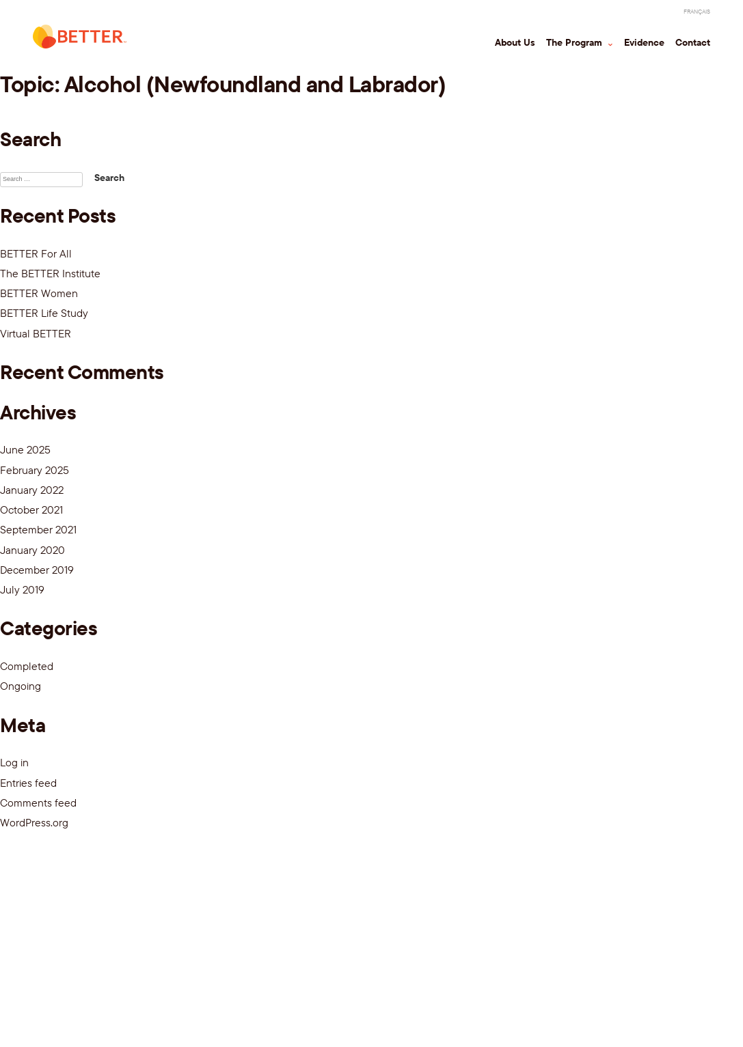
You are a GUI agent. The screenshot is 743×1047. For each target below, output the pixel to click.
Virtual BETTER (35, 333)
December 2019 (37, 569)
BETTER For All (36, 253)
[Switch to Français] (697, 11)
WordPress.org (34, 822)
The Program (575, 42)
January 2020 (32, 550)
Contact (692, 42)
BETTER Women (39, 293)
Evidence (644, 42)
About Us (515, 42)
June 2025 (25, 449)
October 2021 (31, 509)
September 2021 (38, 529)
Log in (14, 762)
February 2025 (34, 470)
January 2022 (32, 490)
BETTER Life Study (44, 313)
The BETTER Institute (50, 273)
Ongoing (20, 686)
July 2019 (22, 589)
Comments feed (38, 802)
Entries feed (28, 783)
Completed (26, 666)
